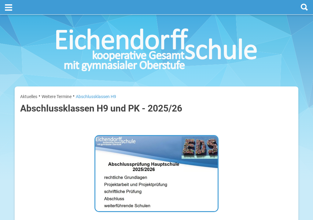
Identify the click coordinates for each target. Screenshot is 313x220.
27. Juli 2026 (283, 118)
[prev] (254, 104)
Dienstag (225, 138)
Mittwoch (225, 158)
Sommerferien (257, 128)
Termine (255, 79)
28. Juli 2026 (283, 138)
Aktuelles (28, 81)
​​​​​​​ (109, 193)
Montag (223, 118)
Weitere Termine (57, 81)
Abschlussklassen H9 (96, 81)
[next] (260, 104)
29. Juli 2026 (283, 158)
